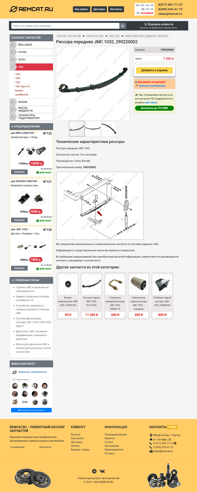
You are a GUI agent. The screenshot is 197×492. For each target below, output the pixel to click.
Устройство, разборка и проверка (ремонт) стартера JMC (32, 309)
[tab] (31, 44)
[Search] (65, 26)
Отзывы (109, 453)
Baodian (19, 90)
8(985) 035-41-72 (170, 9)
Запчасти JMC (94, 36)
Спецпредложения (116, 434)
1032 (17, 74)
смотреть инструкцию (152, 85)
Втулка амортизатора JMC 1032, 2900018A (68, 301)
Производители (114, 449)
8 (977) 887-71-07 (165, 443)
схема (172, 427)
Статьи (109, 442)
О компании (17, 447)
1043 (17, 78)
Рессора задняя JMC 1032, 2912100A (91, 301)
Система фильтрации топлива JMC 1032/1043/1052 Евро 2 (33, 322)
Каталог (75, 434)
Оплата (75, 445)
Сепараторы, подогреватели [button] (28, 117)
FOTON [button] (22, 52)
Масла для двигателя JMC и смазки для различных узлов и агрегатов (33, 348)
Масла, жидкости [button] (25, 109)
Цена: (138, 58)
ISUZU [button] (21, 59)
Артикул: (139, 49)
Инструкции (112, 445)
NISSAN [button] (22, 101)
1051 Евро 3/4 (22, 86)
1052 (17, 82)
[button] (126, 83)
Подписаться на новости (31, 410)
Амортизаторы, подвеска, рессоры (146, 36)
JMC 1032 (114, 36)
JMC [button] (21, 66)
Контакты (116, 9)
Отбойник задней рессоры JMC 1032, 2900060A (162, 301)
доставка (151, 102)
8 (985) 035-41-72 (163, 447)
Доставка (99, 9)
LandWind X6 (21, 94)
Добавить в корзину (154, 70)
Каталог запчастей (69, 36)
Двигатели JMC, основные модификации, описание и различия (31, 335)
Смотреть (19, 172)
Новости (110, 438)
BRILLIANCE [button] (25, 44)
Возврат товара (80, 449)
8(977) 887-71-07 (170, 4)
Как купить (81, 9)
